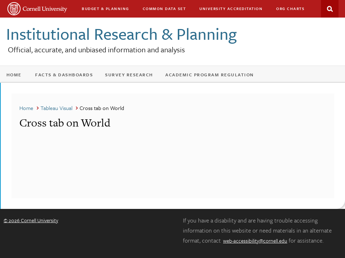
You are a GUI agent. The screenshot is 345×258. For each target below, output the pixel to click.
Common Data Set (164, 8)
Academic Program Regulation (209, 74)
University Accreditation (231, 8)
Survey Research (129, 74)
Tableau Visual (56, 108)
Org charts (290, 8)
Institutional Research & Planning (121, 33)
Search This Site (330, 9)
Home (14, 74)
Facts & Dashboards (64, 74)
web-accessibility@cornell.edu (255, 240)
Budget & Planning (105, 8)
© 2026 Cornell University (31, 220)
